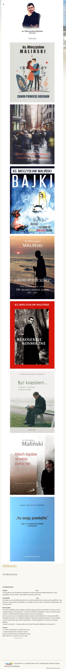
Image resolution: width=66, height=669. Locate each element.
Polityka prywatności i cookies (53, 668)
